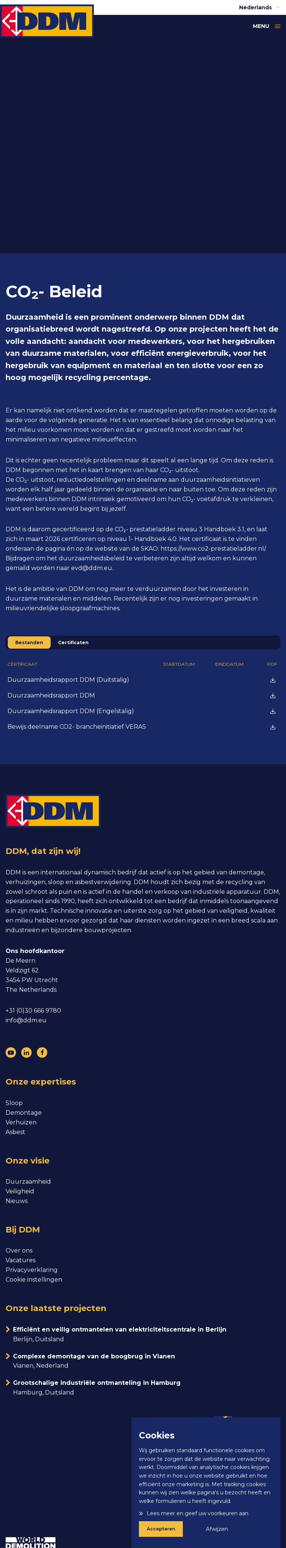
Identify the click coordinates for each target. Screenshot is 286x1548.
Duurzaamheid (28, 1181)
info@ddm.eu (26, 1020)
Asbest (15, 1132)
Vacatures (20, 1260)
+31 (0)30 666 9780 (33, 1010)
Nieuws (17, 1200)
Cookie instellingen (34, 1279)
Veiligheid (20, 1191)
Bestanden (29, 642)
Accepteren (161, 1529)
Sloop (14, 1103)
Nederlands (259, 7)
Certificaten (73, 642)
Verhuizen (21, 1122)
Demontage (24, 1112)
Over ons (19, 1250)
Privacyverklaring (32, 1269)
